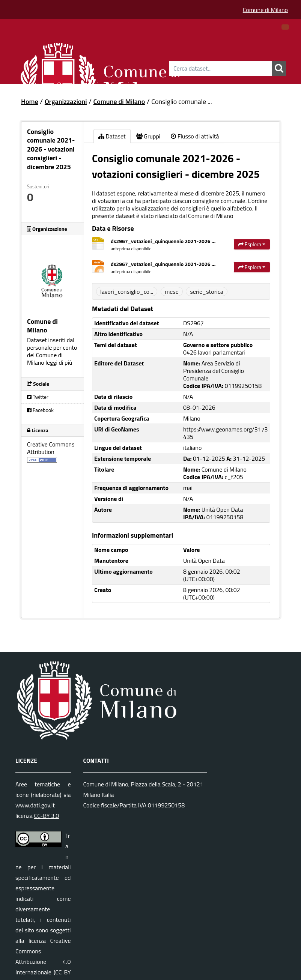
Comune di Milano (265, 9)
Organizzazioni (78, 83)
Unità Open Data (204, 560)
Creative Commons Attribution (51, 448)
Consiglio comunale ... (181, 101)
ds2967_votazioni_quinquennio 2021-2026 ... (163, 241)
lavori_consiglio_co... (126, 291)
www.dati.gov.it (35, 805)
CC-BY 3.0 (46, 815)
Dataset (34, 83)
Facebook (40, 410)
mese (172, 291)
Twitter (37, 397)
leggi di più (58, 362)
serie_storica (206, 291)
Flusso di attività (195, 136)
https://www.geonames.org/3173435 (225, 433)
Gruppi (119, 83)
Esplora (251, 244)
